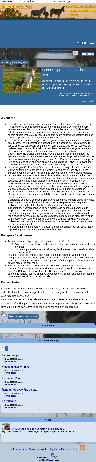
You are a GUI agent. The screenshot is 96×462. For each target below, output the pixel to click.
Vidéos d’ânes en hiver (16, 366)
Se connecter (12, 54)
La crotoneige (10, 355)
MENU (82, 43)
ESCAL (49, 460)
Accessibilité (7, 2)
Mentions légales (47, 449)
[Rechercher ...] (60, 53)
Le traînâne (9, 401)
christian (88, 101)
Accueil (5, 62)
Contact (31, 449)
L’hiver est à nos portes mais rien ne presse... (38, 429)
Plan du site (18, 449)
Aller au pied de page (60, 1)
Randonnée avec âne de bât (19, 389)
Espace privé (66, 449)
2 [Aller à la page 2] (6, 348)
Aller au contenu (22, 1)
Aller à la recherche (40, 1)
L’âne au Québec (20, 62)
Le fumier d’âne (11, 378)
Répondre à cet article (23, 316)
